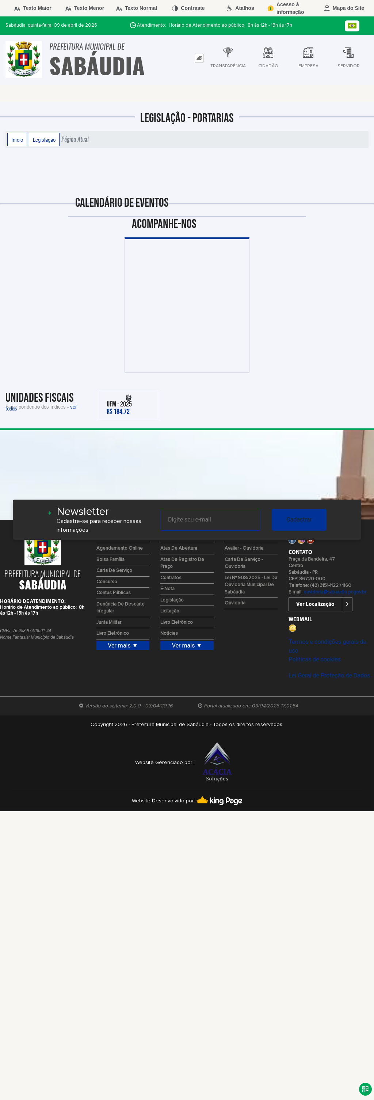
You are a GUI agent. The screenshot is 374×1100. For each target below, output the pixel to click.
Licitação (169, 611)
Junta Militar (108, 622)
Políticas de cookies (314, 659)
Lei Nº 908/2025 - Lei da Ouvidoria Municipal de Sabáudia (251, 585)
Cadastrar (299, 519)
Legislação (44, 139)
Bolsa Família (110, 559)
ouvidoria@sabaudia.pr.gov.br (335, 592)
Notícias (169, 633)
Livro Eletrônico (112, 633)
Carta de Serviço (114, 570)
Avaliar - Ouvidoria (244, 548)
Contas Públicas (113, 593)
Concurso (106, 582)
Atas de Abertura (178, 548)
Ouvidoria (235, 603)
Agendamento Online (119, 548)
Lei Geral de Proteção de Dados (329, 675)
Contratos (171, 578)
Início (17, 139)
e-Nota (167, 589)
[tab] (199, 58)
